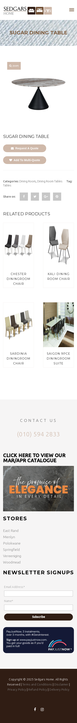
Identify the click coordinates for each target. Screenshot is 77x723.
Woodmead (12, 562)
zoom (14, 65)
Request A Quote (24, 148)
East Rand (10, 531)
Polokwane (12, 543)
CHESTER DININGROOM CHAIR (18, 279)
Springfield (11, 549)
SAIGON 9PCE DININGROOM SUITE (58, 358)
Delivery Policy (59, 689)
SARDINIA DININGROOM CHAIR (18, 358)
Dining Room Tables (49, 181)
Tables (7, 185)
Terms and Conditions (37, 684)
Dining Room (27, 181)
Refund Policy (37, 689)
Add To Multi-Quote (24, 160)
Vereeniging (12, 556)
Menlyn (9, 537)
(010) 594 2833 (38, 434)
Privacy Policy (17, 689)
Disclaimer (61, 684)
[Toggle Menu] (71, 9)
